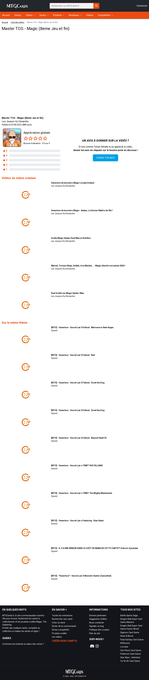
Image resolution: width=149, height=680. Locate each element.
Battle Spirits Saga (129, 615)
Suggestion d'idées (98, 619)
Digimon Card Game (129, 632)
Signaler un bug (96, 626)
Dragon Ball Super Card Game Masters (131, 620)
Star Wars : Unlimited (130, 657)
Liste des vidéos (17, 22)
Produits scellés (59, 633)
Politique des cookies (99, 630)
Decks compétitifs (60, 630)
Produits (57, 15)
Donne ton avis (105, 157)
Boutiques (74, 15)
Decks (42, 15)
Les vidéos (57, 637)
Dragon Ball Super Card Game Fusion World (131, 627)
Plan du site (94, 633)
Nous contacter (96, 622)
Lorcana (124, 647)
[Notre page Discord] (91, 646)
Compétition (104, 15)
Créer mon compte (64, 640)
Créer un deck (58, 622)
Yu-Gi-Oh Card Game (130, 661)
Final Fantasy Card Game (132, 639)
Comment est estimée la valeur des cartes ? (23, 644)
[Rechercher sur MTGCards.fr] (96, 6)
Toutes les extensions (62, 615)
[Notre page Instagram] (97, 646)
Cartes (29, 15)
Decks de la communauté (64, 626)
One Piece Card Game (130, 650)
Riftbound (125, 643)
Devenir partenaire (97, 615)
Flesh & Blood (126, 636)
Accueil (5, 22)
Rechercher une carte (62, 619)
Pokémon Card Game (130, 654)
